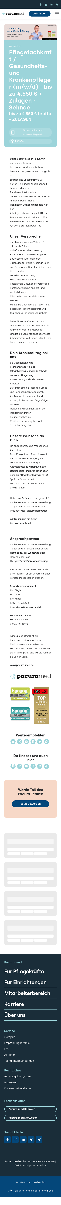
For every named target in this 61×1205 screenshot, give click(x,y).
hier (39, 569)
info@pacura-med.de (34, 1165)
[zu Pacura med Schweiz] (30, 1109)
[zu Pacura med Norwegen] (30, 1118)
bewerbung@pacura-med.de (26, 607)
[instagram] (46, 4)
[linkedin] (52, 4)
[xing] (57, 4)
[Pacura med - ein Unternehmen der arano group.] (30, 1191)
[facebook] (41, 4)
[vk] (39, 1139)
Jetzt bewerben (30, 803)
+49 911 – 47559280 (44, 1161)
